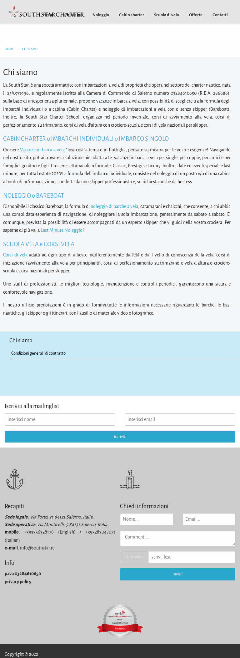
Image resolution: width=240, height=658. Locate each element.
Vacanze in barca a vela (42, 149)
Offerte (195, 15)
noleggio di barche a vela (114, 206)
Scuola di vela (166, 15)
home (9, 49)
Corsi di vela (15, 254)
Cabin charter (131, 15)
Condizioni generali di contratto (38, 353)
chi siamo (30, 49)
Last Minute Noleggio (61, 230)
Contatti (220, 15)
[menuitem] (101, 15)
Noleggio (100, 15)
